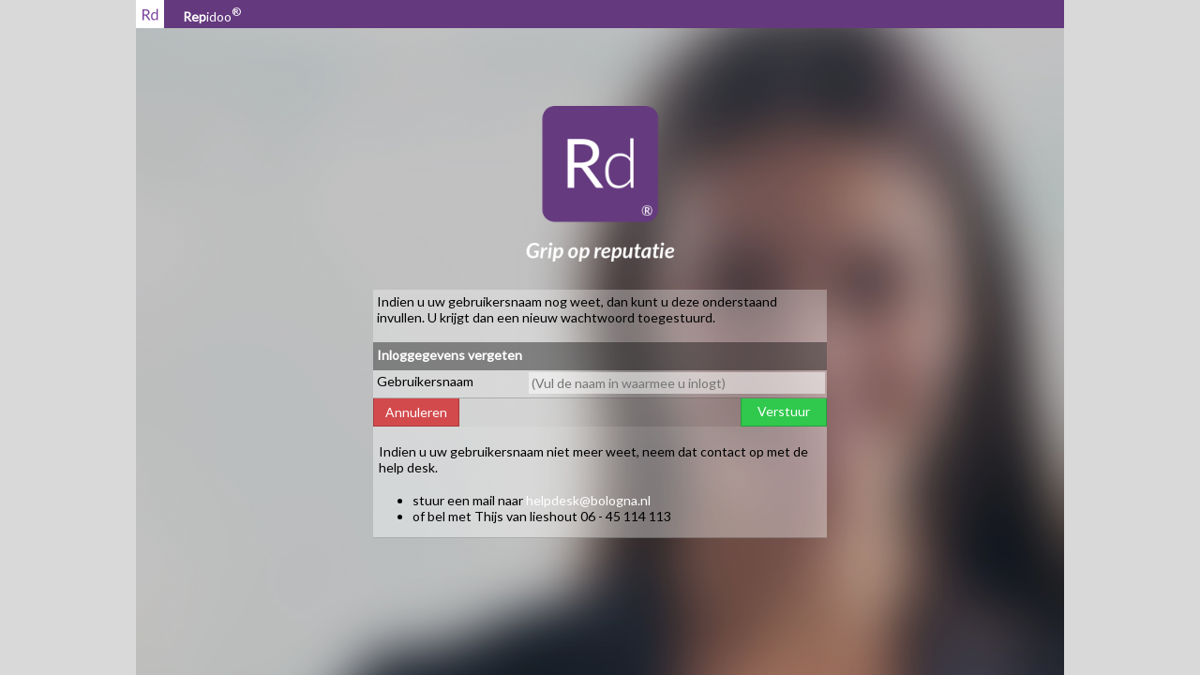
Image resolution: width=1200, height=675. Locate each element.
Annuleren (416, 412)
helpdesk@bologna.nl (588, 500)
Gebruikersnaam (425, 381)
